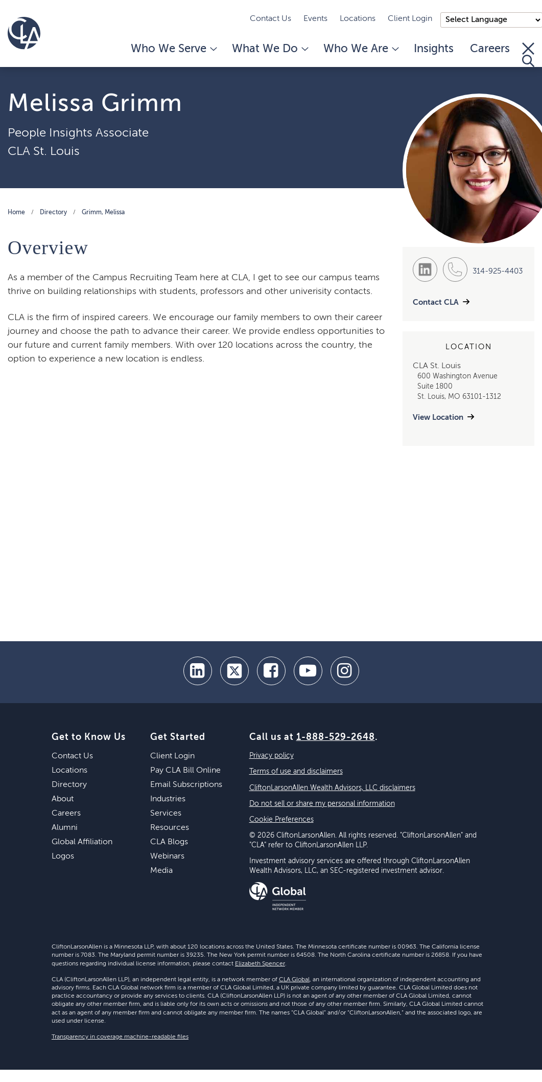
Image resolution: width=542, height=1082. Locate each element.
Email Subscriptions (186, 785)
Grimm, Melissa (103, 213)
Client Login (410, 19)
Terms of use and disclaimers (296, 771)
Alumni (65, 828)
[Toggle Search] (528, 54)
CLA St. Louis (44, 151)
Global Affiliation (82, 842)
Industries (167, 799)
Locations (357, 19)
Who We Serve (173, 49)
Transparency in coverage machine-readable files (120, 1037)
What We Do (269, 49)
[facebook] (271, 671)
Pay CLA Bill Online (185, 771)
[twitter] (234, 671)
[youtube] (308, 671)
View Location (438, 417)
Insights (434, 49)
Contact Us (270, 19)
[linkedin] (197, 671)
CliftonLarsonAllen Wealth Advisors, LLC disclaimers (332, 788)
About (63, 799)
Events (315, 19)
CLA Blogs (169, 842)
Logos (63, 856)
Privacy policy (271, 755)
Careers (490, 49)
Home (16, 213)
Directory (53, 213)
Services (165, 813)
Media (161, 871)
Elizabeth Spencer (260, 964)
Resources (169, 828)
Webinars (167, 856)
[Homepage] (24, 33)
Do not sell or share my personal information (322, 803)
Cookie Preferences (281, 819)
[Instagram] (345, 671)
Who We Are (360, 49)
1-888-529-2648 (335, 737)
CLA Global (294, 980)
